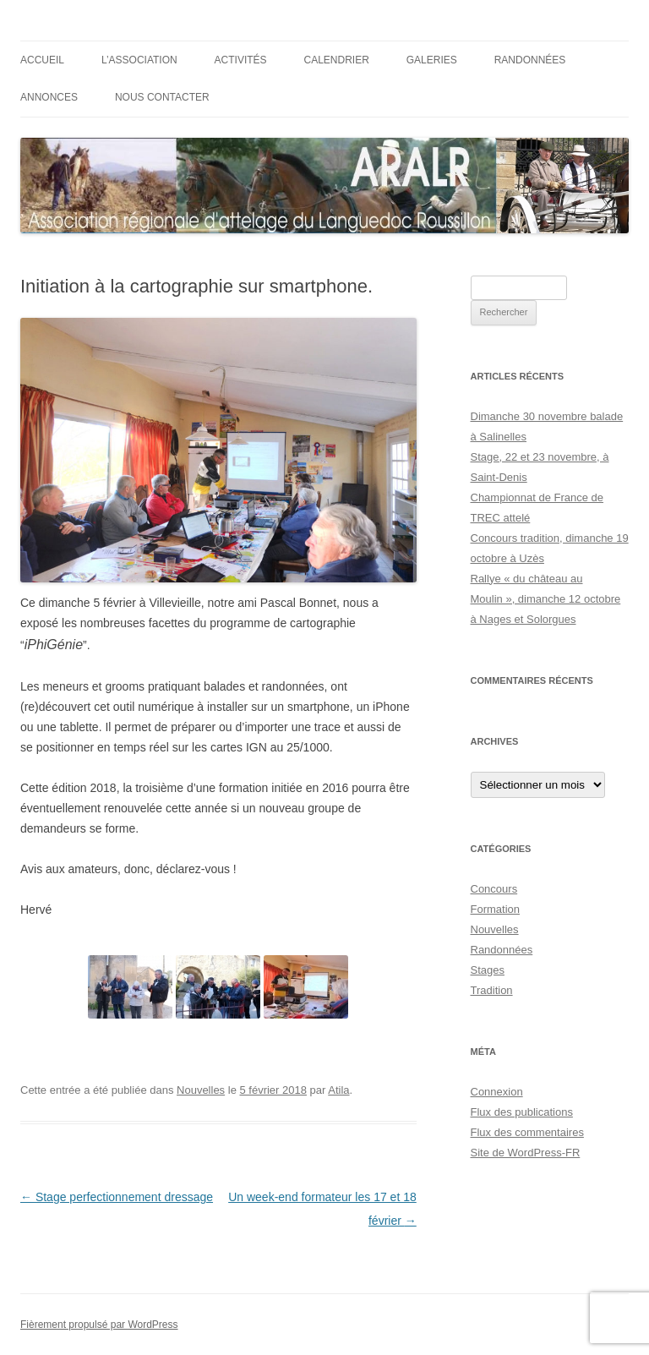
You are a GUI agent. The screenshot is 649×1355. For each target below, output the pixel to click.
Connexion (497, 1091)
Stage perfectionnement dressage (116, 1197)
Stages (487, 970)
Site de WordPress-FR (526, 1152)
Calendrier (336, 60)
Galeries (431, 60)
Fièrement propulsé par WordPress (99, 1324)
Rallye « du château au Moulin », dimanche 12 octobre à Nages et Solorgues (546, 599)
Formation (496, 909)
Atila (338, 1090)
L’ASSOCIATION (139, 60)
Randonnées (530, 60)
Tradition (492, 990)
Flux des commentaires (527, 1132)
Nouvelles (201, 1090)
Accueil (42, 60)
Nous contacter (162, 97)
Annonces (49, 97)
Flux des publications (522, 1112)
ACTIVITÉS (241, 60)
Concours (494, 888)
